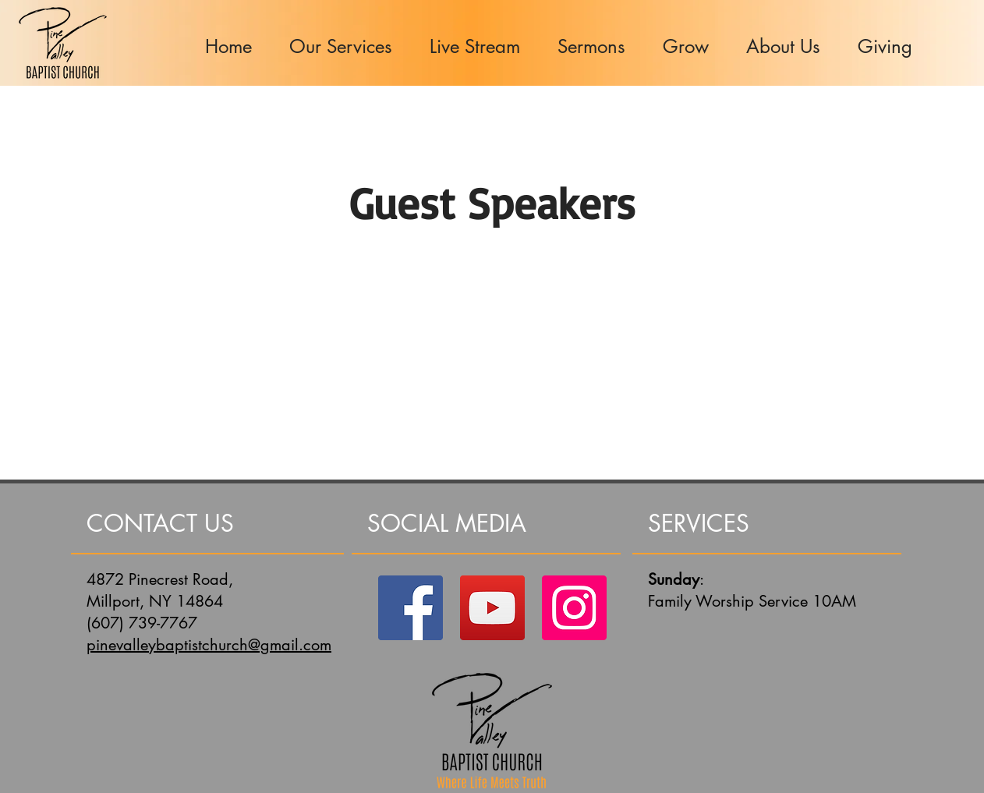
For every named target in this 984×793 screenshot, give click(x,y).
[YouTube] (492, 607)
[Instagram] (574, 607)
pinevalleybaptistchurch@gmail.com (209, 645)
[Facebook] (410, 607)
